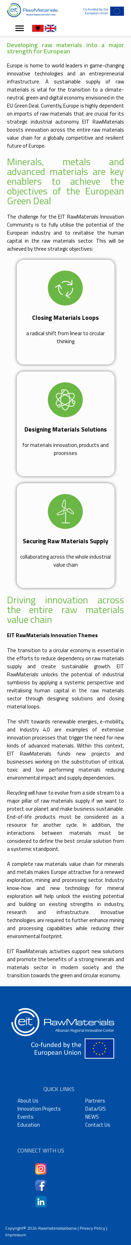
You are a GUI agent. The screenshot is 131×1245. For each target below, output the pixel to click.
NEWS (92, 1117)
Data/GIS (95, 1109)
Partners (95, 1101)
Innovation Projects (39, 1109)
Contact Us (97, 1125)
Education (28, 1125)
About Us (27, 1101)
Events (25, 1117)
